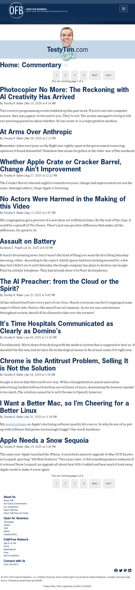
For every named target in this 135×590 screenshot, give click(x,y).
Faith (6, 528)
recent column (15, 424)
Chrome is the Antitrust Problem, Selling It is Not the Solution (64, 364)
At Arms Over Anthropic (36, 131)
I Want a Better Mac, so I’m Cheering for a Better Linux (64, 407)
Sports (7, 531)
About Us (10, 497)
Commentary (41, 65)
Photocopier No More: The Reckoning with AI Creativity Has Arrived (64, 93)
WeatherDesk (10, 549)
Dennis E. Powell (13, 248)
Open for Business (16, 518)
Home (9, 65)
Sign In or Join (10, 543)
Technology (9, 522)
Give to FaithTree (11, 555)
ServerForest (25, 580)
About (8, 500)
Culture (7, 525)
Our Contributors (11, 506)
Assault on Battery (28, 241)
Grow (6, 552)
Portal (6, 546)
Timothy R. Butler (13, 103)
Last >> (109, 75)
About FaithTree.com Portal (16, 513)
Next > (95, 75)
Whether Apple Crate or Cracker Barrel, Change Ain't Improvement (60, 165)
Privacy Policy (49, 586)
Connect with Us (14, 561)
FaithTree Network (16, 539)
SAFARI (38, 580)
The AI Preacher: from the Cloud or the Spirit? (59, 285)
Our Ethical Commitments (15, 503)
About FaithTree (11, 510)
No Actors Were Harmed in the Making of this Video (63, 203)
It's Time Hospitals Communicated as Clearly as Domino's (56, 327)
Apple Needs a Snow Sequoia (44, 440)
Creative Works (10, 534)
